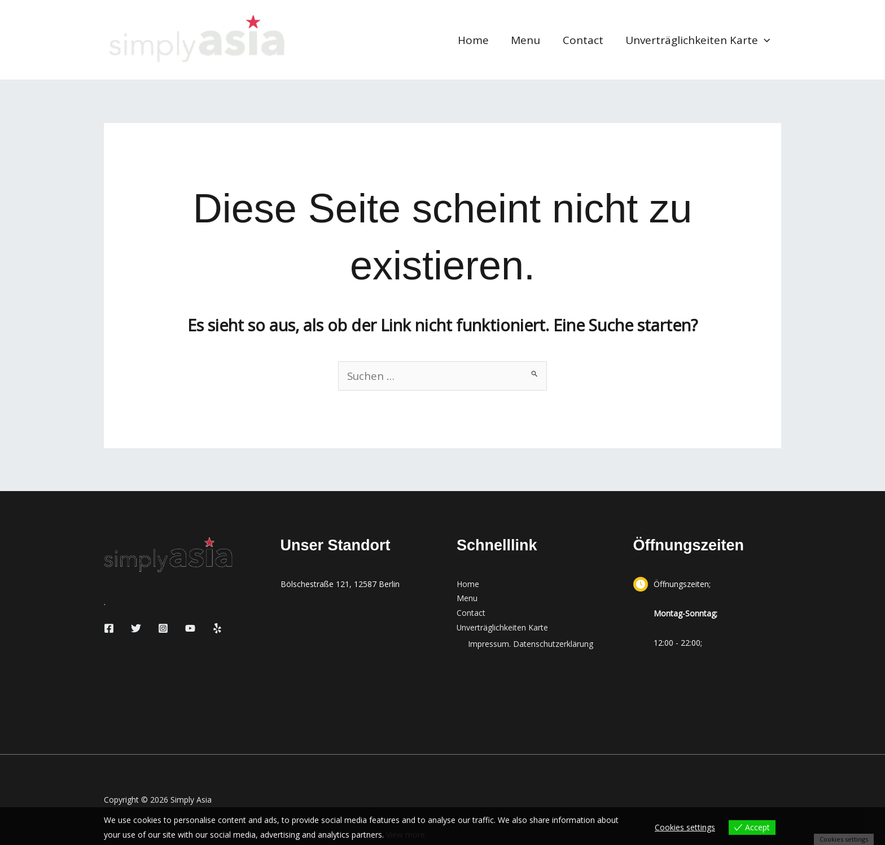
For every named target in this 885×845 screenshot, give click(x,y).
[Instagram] (163, 628)
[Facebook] (109, 628)
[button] (764, 40)
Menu (527, 40)
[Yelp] (217, 628)
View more (405, 834)
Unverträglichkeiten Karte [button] (698, 40)
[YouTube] (190, 628)
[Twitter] (136, 628)
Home (476, 40)
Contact (584, 40)
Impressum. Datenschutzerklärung (530, 644)
